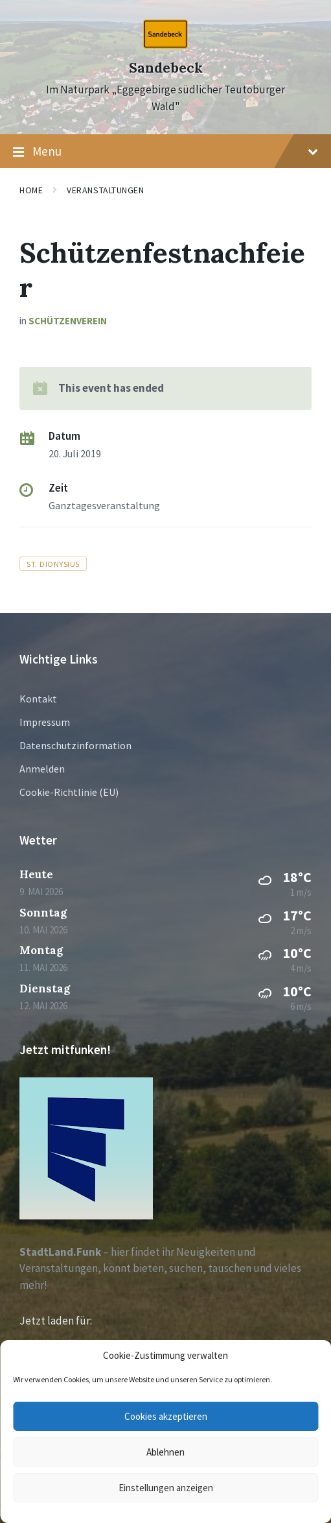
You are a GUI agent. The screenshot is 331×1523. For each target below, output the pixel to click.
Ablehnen (165, 1452)
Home (31, 190)
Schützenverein (68, 321)
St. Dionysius (53, 563)
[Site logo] (165, 45)
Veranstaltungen (105, 190)
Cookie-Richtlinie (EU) (69, 791)
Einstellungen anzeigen (166, 1487)
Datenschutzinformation (75, 745)
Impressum (44, 721)
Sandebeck (166, 68)
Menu (165, 151)
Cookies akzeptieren (165, 1416)
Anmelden (42, 768)
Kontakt (38, 698)
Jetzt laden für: (55, 1320)
